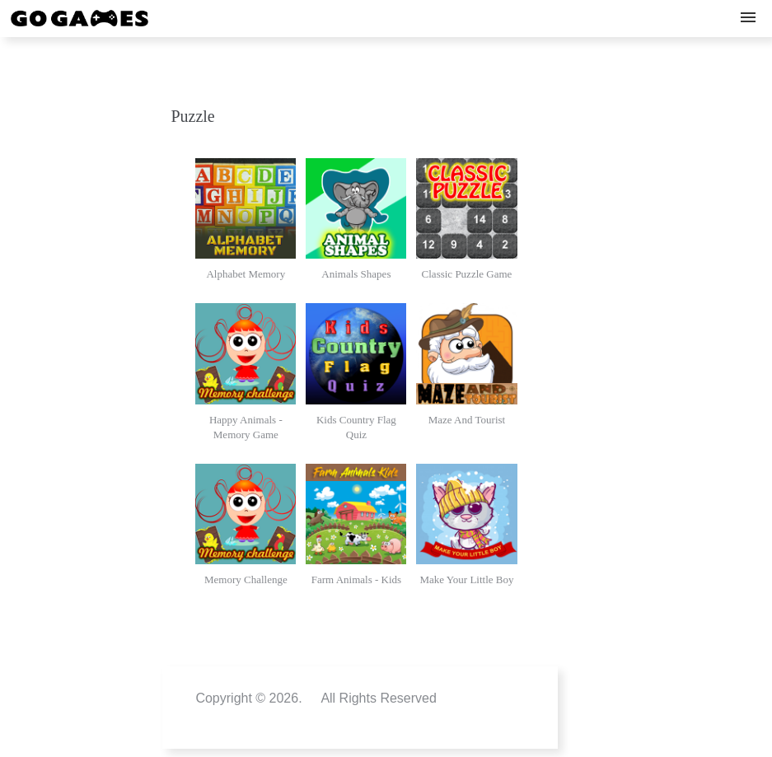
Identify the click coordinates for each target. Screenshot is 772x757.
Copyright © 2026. (248, 698)
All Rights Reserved (378, 698)
